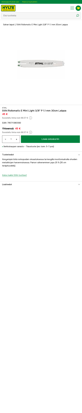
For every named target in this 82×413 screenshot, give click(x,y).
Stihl (4, 108)
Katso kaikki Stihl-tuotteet (14, 175)
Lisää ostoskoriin (50, 139)
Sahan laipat (9, 24)
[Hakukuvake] (77, 15)
